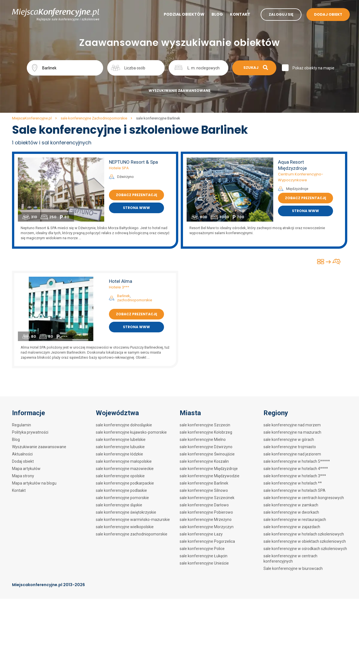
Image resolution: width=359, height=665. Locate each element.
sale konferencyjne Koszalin (204, 461)
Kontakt (240, 14)
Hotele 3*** (119, 287)
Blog (217, 14)
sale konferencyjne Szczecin (205, 425)
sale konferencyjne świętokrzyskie (126, 512)
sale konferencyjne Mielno (203, 439)
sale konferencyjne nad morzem (292, 425)
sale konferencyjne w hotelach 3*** (294, 476)
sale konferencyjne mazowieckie (125, 468)
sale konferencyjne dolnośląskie (124, 425)
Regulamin (21, 425)
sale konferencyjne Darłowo (204, 505)
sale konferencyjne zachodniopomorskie (131, 534)
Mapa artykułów (26, 468)
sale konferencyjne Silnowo (204, 490)
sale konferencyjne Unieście (204, 563)
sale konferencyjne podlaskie (121, 490)
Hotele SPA (119, 168)
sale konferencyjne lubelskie (121, 439)
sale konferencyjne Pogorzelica (207, 541)
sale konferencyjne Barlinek (204, 483)
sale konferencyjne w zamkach (290, 505)
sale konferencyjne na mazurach (292, 432)
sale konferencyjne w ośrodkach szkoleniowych (305, 548)
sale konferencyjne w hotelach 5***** (296, 461)
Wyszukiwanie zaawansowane (179, 90)
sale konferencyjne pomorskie (122, 497)
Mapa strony (23, 476)
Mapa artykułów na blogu (34, 483)
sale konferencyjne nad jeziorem (292, 454)
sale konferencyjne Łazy (201, 534)
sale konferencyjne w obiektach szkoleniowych (304, 541)
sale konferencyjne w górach (288, 439)
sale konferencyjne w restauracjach (294, 519)
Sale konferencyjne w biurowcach (293, 568)
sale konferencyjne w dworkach (291, 512)
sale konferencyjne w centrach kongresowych (303, 497)
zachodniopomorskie (134, 300)
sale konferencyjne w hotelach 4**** (295, 468)
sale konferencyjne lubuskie (120, 447)
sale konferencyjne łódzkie (119, 454)
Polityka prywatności (30, 432)
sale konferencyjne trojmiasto (289, 447)
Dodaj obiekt (23, 461)
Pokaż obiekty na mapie (313, 68)
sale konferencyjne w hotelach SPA (294, 490)
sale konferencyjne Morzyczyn (207, 527)
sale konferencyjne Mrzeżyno (206, 519)
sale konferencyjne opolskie (120, 476)
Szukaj (255, 67)
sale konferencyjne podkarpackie (125, 483)
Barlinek (123, 296)
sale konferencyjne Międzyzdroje (209, 468)
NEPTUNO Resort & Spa (133, 162)
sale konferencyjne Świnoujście (207, 454)
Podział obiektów (184, 14)
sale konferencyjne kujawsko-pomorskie (131, 432)
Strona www (136, 207)
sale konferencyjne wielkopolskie (125, 527)
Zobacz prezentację (136, 194)
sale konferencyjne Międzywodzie (209, 476)
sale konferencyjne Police (202, 548)
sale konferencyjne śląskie (119, 505)
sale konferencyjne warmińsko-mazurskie (133, 519)
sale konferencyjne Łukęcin (203, 556)
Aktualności (22, 454)
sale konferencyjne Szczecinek (207, 497)
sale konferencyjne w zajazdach (291, 527)
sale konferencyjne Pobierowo (206, 512)
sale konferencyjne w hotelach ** (292, 483)
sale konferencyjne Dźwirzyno (206, 447)
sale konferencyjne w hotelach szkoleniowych (303, 534)
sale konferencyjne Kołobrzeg (206, 432)
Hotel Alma (120, 281)
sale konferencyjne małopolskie (124, 461)
